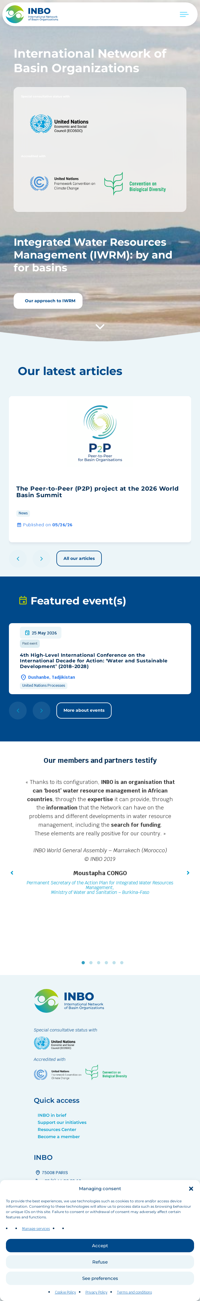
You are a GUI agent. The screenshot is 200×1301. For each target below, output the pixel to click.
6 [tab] (123, 963)
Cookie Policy (65, 1296)
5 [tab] (115, 963)
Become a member (59, 1136)
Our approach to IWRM (49, 300)
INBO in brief (52, 1115)
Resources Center (57, 1129)
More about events (84, 710)
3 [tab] (100, 963)
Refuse (100, 1265)
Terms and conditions (134, 1296)
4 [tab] (108, 963)
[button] (191, 1192)
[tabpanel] (100, 837)
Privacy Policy (96, 1296)
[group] (100, 469)
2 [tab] (92, 963)
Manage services (36, 1232)
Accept (100, 1249)
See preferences (100, 1282)
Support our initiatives (62, 1122)
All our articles (79, 558)
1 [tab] (85, 963)
